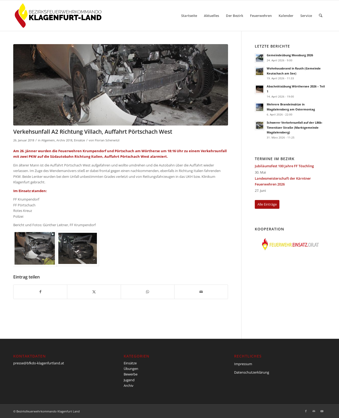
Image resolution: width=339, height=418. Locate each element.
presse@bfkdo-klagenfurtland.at (38, 363)
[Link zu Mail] (314, 411)
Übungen (131, 368)
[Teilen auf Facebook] (40, 292)
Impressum (243, 363)
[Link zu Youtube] (322, 411)
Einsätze (79, 140)
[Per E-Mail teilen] (201, 292)
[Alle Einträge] (267, 204)
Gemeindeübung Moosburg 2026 (290, 55)
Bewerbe (130, 374)
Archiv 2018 (64, 140)
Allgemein (48, 140)
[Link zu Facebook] (306, 411)
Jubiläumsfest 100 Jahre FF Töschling (284, 166)
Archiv (128, 385)
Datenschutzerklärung (251, 372)
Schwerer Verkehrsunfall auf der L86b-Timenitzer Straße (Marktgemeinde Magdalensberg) (295, 127)
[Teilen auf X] (94, 292)
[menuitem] (189, 15)
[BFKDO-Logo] (59, 15)
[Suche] (320, 15)
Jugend (129, 380)
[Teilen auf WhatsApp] (147, 292)
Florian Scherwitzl (107, 140)
